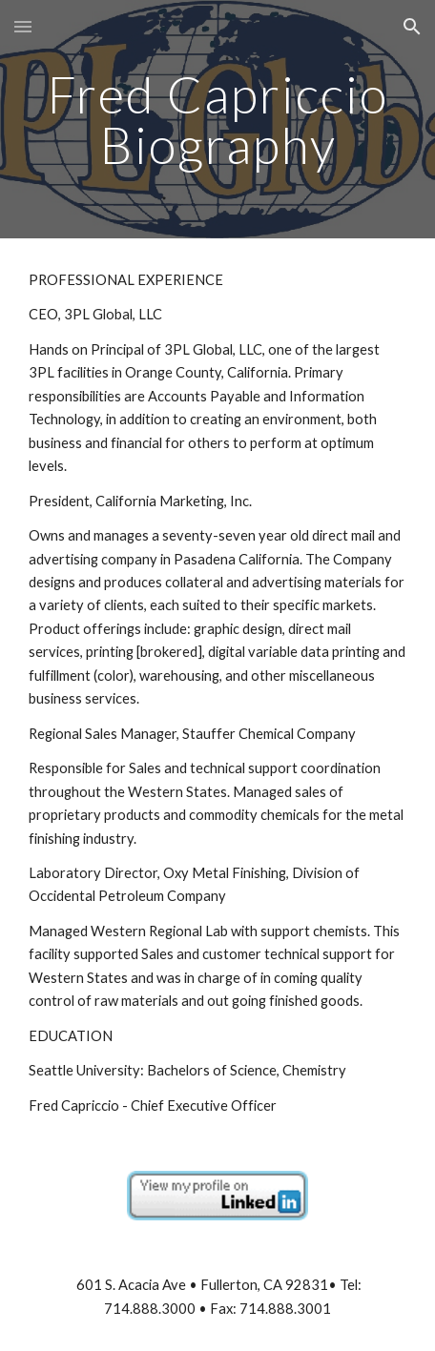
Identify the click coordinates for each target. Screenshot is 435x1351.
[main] (218, 119)
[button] (23, 26)
